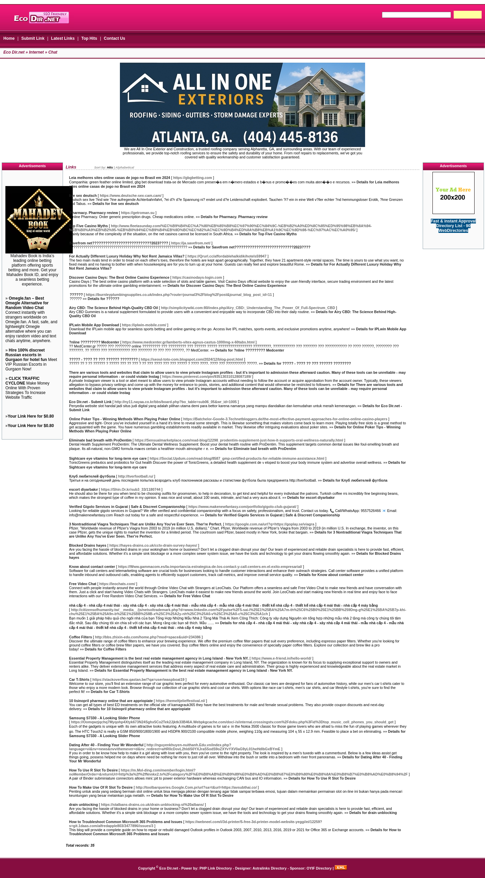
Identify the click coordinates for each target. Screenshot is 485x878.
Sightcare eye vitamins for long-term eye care (108, 458)
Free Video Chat (82, 584)
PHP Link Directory (215, 868)
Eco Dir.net (14, 52)
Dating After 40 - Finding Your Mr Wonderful (106, 745)
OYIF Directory (319, 868)
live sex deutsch (83, 195)
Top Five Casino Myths (88, 226)
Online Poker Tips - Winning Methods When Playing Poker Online (124, 419)
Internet (36, 52)
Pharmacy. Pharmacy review (94, 213)
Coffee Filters (80, 637)
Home (8, 38)
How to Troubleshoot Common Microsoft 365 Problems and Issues (125, 822)
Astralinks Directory (270, 868)
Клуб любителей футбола (92, 476)
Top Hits (89, 38)
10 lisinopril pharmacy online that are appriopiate (111, 701)
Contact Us (114, 38)
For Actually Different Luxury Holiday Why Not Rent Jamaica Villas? (127, 256)
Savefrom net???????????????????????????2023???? (118, 243)
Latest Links (63, 38)
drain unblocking (83, 805)
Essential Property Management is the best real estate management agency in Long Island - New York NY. (159, 658)
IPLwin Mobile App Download (94, 325)
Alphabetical (125, 167)
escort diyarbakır (83, 489)
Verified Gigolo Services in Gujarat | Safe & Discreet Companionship (127, 507)
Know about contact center (92, 567)
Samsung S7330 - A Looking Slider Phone (104, 718)
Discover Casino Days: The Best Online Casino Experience (119, 277)
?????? (76, 295)
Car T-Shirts (79, 679)
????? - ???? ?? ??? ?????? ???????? (103, 359)
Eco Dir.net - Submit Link (90, 402)
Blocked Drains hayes (87, 545)
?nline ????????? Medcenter (94, 342)
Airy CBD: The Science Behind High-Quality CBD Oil (113, 308)
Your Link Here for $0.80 (31, 416)
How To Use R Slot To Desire (93, 770)
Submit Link (32, 38)
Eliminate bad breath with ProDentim (100, 440)
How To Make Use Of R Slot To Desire (101, 787)
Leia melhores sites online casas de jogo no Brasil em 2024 (119, 178)
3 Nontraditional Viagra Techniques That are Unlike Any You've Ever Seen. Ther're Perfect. (145, 524)
